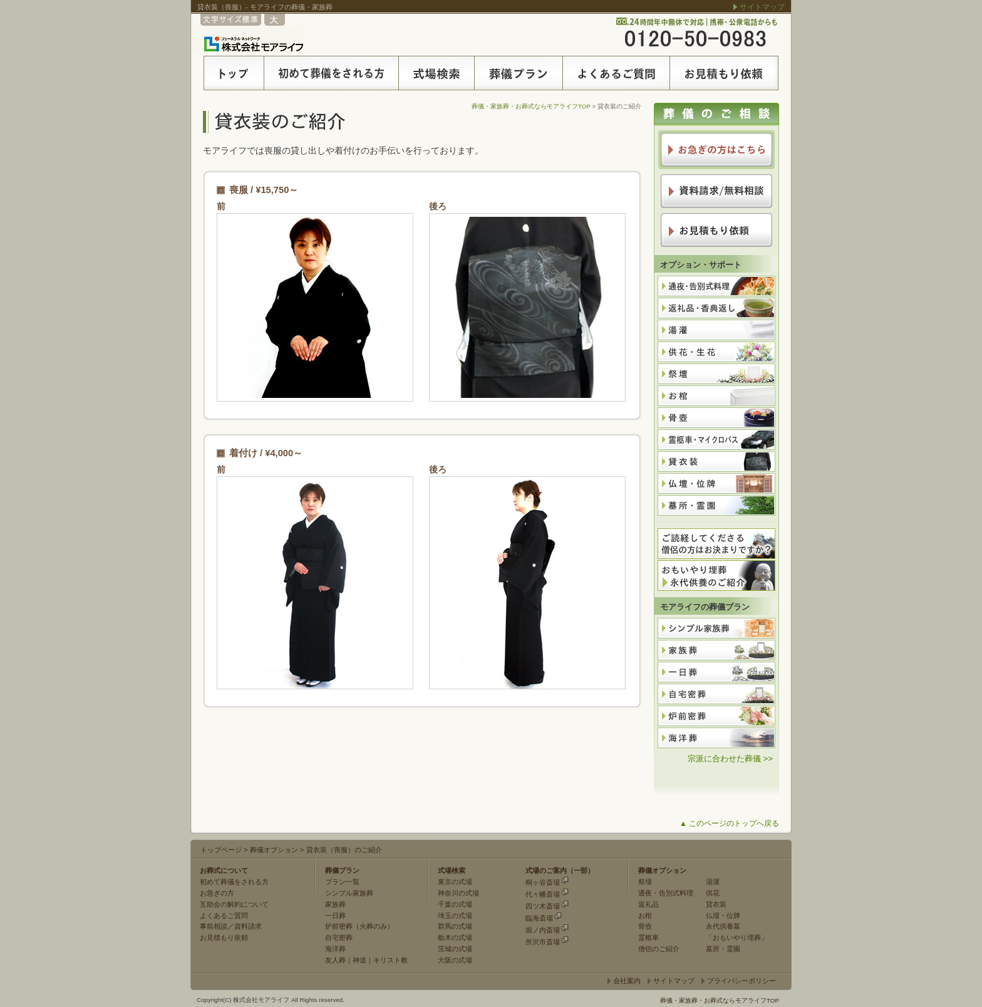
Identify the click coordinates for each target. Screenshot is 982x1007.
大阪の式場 (455, 960)
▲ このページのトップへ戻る (729, 823)
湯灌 (713, 881)
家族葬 (335, 904)
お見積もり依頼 (224, 937)
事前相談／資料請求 (231, 926)
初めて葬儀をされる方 (234, 881)
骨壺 (645, 926)
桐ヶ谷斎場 (542, 882)
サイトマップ (762, 7)
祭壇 (645, 881)
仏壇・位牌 (723, 915)
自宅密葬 (339, 937)
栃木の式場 (455, 937)
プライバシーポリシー (741, 980)
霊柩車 (648, 937)
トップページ (221, 849)
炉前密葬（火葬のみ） (359, 926)
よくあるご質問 (224, 915)
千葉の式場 (455, 904)
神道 (359, 960)
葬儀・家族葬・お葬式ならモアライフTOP (531, 106)
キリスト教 (390, 960)
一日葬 (335, 915)
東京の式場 (455, 881)
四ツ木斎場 (542, 906)
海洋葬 (335, 948)
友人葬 (335, 960)
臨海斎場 (539, 918)
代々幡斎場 (542, 894)
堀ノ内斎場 (542, 930)
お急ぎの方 (217, 893)
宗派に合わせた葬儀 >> (730, 758)
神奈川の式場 (458, 893)
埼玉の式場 (455, 915)
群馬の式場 (455, 926)
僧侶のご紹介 (659, 948)
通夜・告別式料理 (665, 893)
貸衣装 (716, 904)
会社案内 (627, 980)
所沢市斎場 (542, 942)
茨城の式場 (455, 948)
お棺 (645, 915)
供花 (713, 893)
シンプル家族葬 (349, 893)
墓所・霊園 (723, 948)
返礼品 (648, 904)
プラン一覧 (342, 881)
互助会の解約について (234, 904)
